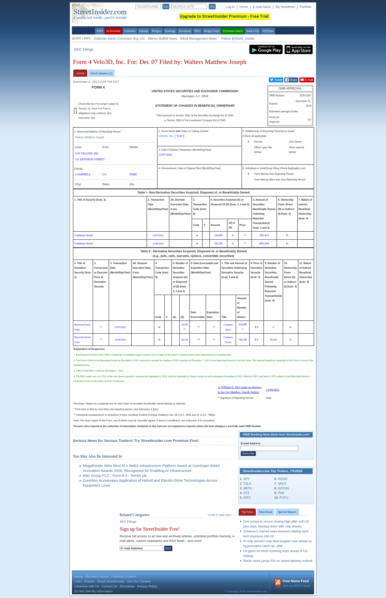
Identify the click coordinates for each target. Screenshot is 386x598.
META (247, 488)
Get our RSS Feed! (292, 583)
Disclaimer (127, 586)
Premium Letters (233, 31)
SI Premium (113, 31)
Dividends (185, 31)
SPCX (282, 483)
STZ (246, 493)
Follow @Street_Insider (238, 38)
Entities (89, 581)
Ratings (143, 31)
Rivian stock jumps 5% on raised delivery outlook (278, 561)
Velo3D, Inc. (166, 136)
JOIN (99, 31)
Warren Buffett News (162, 38)
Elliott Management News (198, 38)
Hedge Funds (212, 31)
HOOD (282, 479)
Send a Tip (252, 31)
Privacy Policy (147, 586)
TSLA (247, 483)
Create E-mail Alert (219, 515)
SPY (246, 479)
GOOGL (284, 488)
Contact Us (109, 586)
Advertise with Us (86, 586)
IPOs (197, 31)
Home (244, 7)
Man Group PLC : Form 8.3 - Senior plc (115, 475)
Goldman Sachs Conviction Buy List (119, 38)
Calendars (130, 31)
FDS (281, 493)
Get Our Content (138, 581)
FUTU (284, 497)
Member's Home (97, 576)
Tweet (276, 80)
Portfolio (305, 7)
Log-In (230, 7)
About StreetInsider (111, 581)
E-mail (306, 80)
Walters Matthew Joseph (89, 137)
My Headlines (285, 7)
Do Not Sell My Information (93, 591)
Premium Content (123, 576)
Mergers (156, 31)
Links (78, 581)
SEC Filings (83, 49)
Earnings (170, 31)
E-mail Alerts (262, 7)
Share (291, 80)
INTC (247, 497)
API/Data (267, 31)
